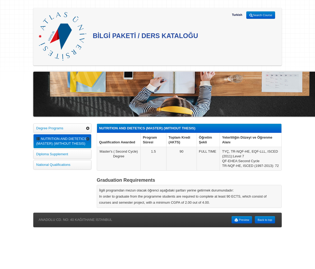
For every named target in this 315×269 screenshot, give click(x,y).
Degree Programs (49, 128)
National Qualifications (53, 165)
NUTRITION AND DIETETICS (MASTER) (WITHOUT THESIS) (61, 141)
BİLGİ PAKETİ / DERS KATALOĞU (118, 36)
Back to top (265, 219)
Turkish (237, 14)
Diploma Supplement (52, 154)
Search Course (260, 15)
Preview (241, 220)
